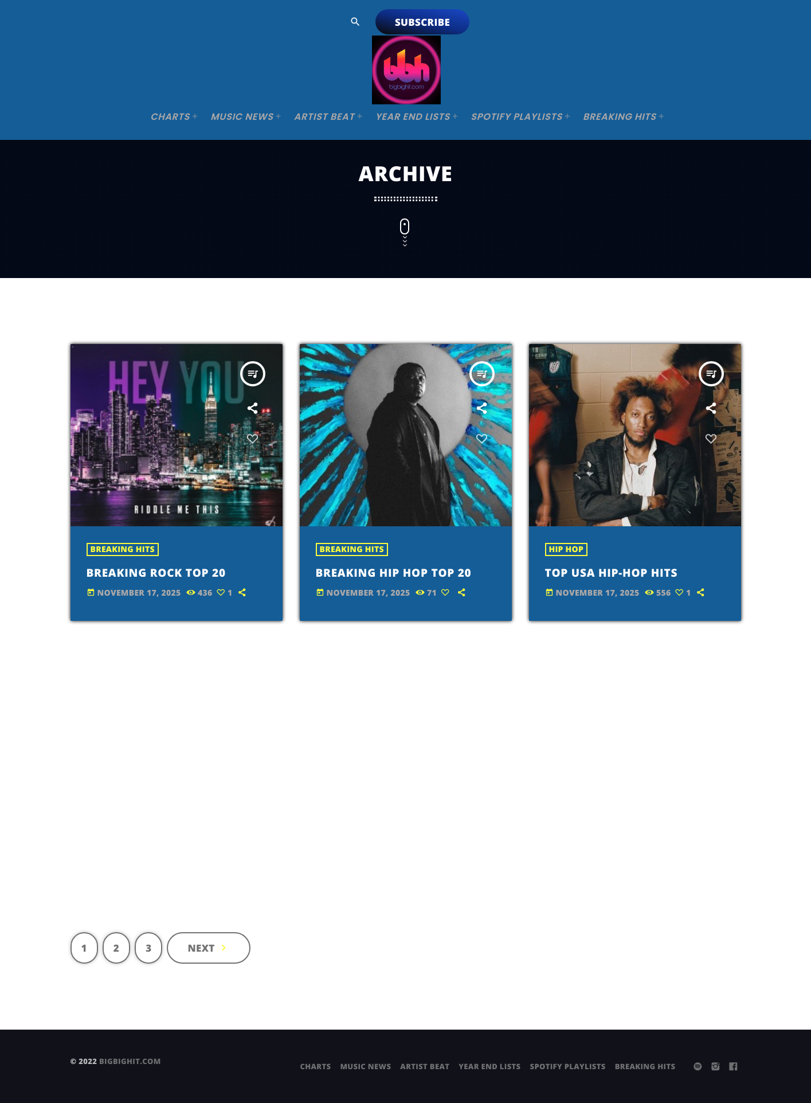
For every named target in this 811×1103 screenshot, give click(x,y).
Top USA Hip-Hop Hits (624, 572)
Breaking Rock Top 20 (169, 572)
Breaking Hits (123, 549)
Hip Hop (566, 549)
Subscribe (422, 22)
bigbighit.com (130, 1061)
